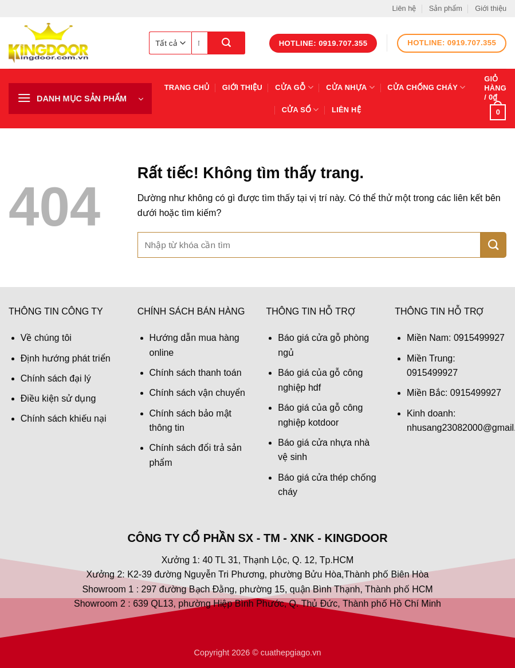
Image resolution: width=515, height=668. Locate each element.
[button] (80, 98)
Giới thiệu (490, 8)
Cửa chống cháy (426, 87)
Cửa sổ (300, 109)
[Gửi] (226, 43)
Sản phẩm (445, 8)
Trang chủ (187, 87)
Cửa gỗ (294, 87)
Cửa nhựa (350, 87)
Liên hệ (404, 8)
